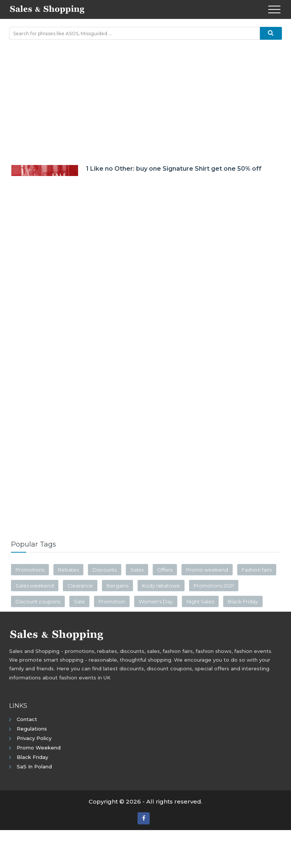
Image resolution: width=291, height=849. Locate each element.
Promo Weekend (39, 748)
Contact (27, 719)
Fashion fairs (257, 570)
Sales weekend (35, 586)
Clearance (80, 586)
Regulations (32, 729)
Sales (137, 570)
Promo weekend (207, 570)
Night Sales (200, 601)
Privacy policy (34, 738)
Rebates (68, 570)
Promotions (30, 570)
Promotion (112, 601)
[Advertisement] (145, 100)
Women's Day (156, 601)
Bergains (117, 586)
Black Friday (243, 601)
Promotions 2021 (214, 586)
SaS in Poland (34, 766)
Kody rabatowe (161, 586)
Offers (164, 570)
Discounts (104, 570)
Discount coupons (38, 601)
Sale (79, 601)
